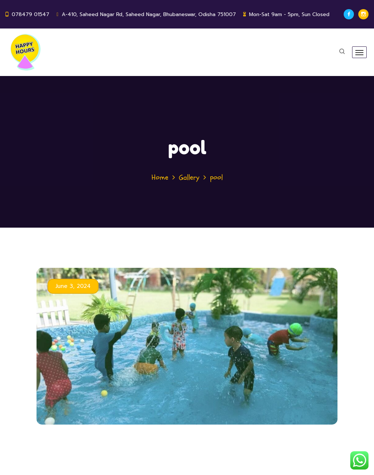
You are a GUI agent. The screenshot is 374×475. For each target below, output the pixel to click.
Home (160, 177)
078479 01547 (30, 14)
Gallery (189, 177)
